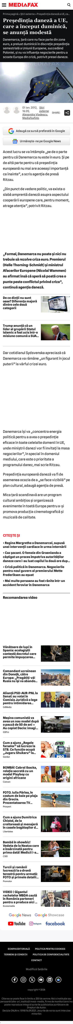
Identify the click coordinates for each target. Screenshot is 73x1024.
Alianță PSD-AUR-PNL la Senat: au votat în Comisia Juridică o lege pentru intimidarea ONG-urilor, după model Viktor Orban (20, 698)
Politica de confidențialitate (51, 954)
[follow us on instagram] (35, 924)
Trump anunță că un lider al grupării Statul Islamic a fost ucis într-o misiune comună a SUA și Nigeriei (20, 331)
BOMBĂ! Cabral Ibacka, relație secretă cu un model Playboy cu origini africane (20, 772)
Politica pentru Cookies (50, 949)
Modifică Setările (36, 969)
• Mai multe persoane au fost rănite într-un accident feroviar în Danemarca (34, 583)
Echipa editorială (19, 949)
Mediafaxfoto (30, 118)
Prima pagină (10, 13)
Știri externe (27, 13)
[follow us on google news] (20, 915)
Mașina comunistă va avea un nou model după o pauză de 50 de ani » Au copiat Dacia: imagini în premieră (21, 723)
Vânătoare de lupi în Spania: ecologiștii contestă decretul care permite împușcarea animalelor (19, 652)
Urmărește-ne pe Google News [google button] (36, 141)
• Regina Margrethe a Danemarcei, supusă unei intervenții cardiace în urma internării (34, 545)
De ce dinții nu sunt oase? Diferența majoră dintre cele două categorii (20, 303)
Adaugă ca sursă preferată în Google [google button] (36, 131)
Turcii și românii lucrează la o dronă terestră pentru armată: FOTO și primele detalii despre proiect (20, 872)
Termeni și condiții (15, 954)
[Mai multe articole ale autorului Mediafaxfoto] (16, 110)
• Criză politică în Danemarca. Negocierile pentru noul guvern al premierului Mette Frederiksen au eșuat (33, 571)
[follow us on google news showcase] (49, 915)
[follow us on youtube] (16, 924)
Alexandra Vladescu (34, 114)
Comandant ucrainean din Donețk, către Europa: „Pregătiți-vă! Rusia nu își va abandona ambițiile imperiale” (21, 676)
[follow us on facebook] (55, 924)
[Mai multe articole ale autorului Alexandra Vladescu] (7, 110)
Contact (36, 960)
